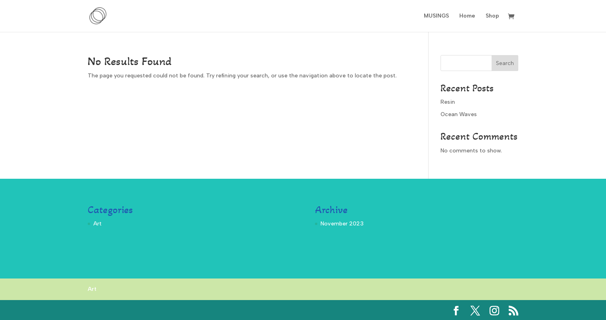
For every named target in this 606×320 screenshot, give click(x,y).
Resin (448, 102)
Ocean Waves (459, 114)
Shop (492, 16)
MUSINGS (436, 16)
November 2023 (342, 223)
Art (97, 223)
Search (505, 63)
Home (467, 16)
